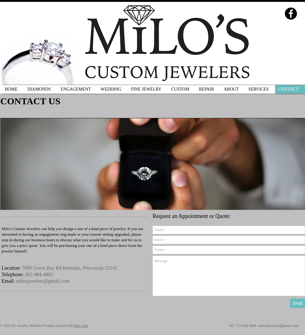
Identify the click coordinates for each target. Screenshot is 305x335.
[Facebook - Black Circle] (291, 13)
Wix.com (81, 325)
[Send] (297, 303)
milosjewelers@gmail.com (43, 281)
